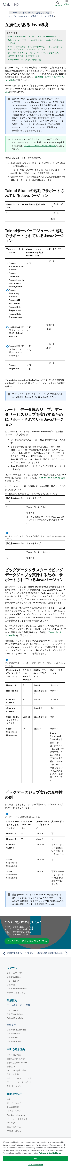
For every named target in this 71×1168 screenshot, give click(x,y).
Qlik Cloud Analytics (16, 1030)
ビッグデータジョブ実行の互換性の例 (24, 59)
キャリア (11, 1123)
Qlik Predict (12, 1037)
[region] (35, 1153)
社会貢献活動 (13, 1107)
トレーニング (13, 981)
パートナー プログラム (17, 1119)
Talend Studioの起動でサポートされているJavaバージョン (33, 36)
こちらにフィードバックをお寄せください (27, 941)
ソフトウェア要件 (46, 16)
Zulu (7, 92)
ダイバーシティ (14, 1111)
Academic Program (16, 1115)
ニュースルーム (14, 1127)
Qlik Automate (14, 1041)
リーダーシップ (14, 1103)
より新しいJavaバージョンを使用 (40, 145)
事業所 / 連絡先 (14, 1130)
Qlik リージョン (14, 1086)
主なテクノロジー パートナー (20, 1078)
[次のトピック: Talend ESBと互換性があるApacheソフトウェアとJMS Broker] (52, 953)
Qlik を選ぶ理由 (14, 1054)
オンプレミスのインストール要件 (22, 16)
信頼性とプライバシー (17, 1062)
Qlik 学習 (11, 985)
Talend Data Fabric (16, 1018)
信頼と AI (11, 1066)
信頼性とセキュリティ (17, 1058)
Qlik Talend (12, 1010)
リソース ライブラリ (16, 992)
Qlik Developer (14, 977)
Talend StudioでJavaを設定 (51, 477)
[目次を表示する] (6, 12)
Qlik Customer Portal (17, 988)
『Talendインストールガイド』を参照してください (30, 12)
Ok (35, 1158)
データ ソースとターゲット (19, 1082)
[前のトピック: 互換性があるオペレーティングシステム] (18, 953)
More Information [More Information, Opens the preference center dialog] (35, 1165)
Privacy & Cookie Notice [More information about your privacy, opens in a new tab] (50, 1153)
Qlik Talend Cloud (15, 1014)
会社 (9, 1099)
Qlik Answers (13, 1033)
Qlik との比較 (13, 1074)
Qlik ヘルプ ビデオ (15, 973)
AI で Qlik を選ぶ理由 (16, 1070)
